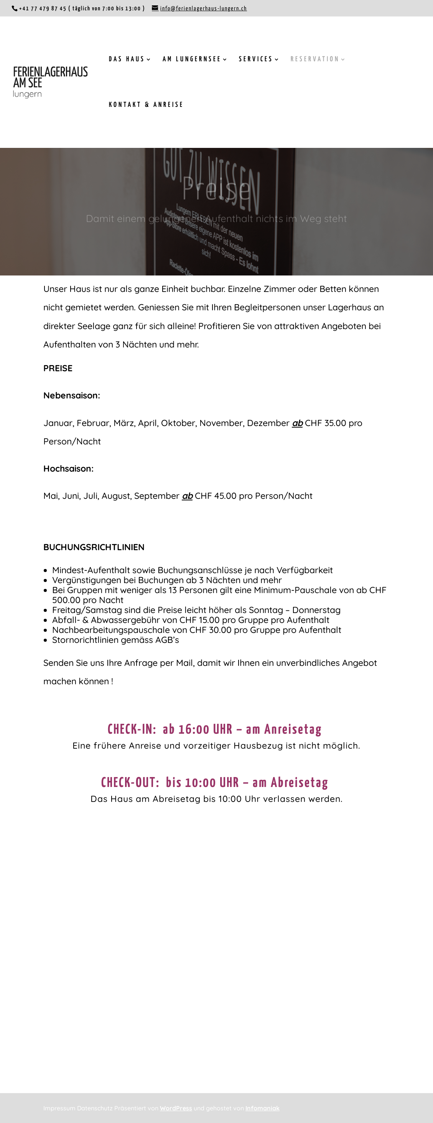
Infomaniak (262, 1108)
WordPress (176, 1108)
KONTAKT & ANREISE (146, 105)
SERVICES (256, 60)
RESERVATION (315, 60)
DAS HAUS (127, 60)
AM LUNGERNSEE (192, 60)
